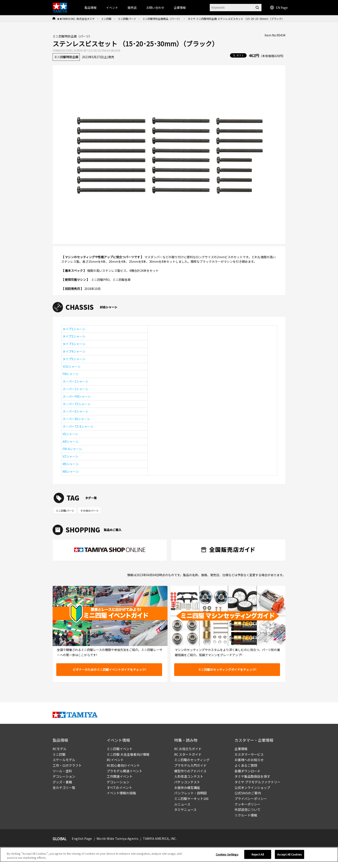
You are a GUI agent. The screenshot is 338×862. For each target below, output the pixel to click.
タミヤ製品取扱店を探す (252, 776)
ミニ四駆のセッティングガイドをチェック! (227, 669)
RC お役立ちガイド (188, 748)
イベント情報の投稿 (121, 793)
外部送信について (247, 809)
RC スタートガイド (188, 754)
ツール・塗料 (62, 771)
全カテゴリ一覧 (64, 787)
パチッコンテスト (187, 782)
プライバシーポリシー (251, 798)
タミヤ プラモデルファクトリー (257, 782)
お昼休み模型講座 (187, 787)
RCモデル (59, 748)
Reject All (258, 854)
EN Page (279, 7)
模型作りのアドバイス (190, 771)
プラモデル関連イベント (124, 771)
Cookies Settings (227, 854)
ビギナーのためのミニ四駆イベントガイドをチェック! (109, 669)
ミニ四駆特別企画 (66, 57)
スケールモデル (64, 759)
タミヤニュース (185, 809)
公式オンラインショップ (252, 787)
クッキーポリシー (247, 804)
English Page (82, 838)
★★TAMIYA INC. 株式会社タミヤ (76, 18)
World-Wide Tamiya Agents (117, 838)
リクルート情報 (246, 815)
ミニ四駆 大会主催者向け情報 (128, 754)
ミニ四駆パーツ (127, 18)
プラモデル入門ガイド (190, 765)
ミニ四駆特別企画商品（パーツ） (161, 18)
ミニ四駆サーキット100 (191, 798)
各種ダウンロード (247, 771)
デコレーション (64, 776)
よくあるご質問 (246, 765)
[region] (169, 854)
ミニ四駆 (106, 18)
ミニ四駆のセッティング (192, 759)
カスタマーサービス (249, 754)
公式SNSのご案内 (248, 793)
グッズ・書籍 (62, 782)
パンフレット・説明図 (190, 793)
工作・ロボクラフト (67, 765)
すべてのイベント (119, 787)
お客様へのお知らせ (249, 759)
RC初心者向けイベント (123, 765)
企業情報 (241, 748)
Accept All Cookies (289, 854)
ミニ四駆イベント (120, 748)
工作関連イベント (120, 776)
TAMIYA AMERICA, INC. (160, 838)
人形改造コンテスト (188, 776)
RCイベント (115, 759)
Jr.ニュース (182, 804)
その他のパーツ (89, 510)
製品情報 (90, 7)
